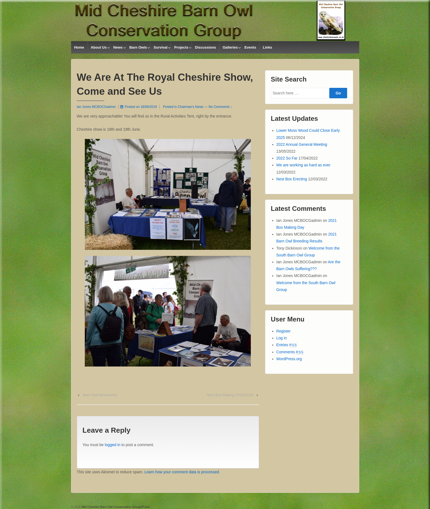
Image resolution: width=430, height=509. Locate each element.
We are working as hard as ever (303, 165)
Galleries (230, 47)
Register (283, 331)
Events (250, 47)
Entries (286, 345)
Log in (281, 338)
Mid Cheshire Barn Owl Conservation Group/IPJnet (115, 506)
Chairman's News (191, 107)
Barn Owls (138, 47)
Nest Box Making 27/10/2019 (230, 395)
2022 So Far (286, 158)
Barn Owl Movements (100, 395)
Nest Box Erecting (291, 179)
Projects (181, 47)
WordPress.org (289, 359)
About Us (99, 47)
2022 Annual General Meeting (301, 144)
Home (79, 47)
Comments (290, 352)
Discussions (205, 47)
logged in (112, 445)
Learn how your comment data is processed (181, 472)
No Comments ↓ (220, 107)
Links (267, 47)
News (118, 47)
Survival (161, 47)
